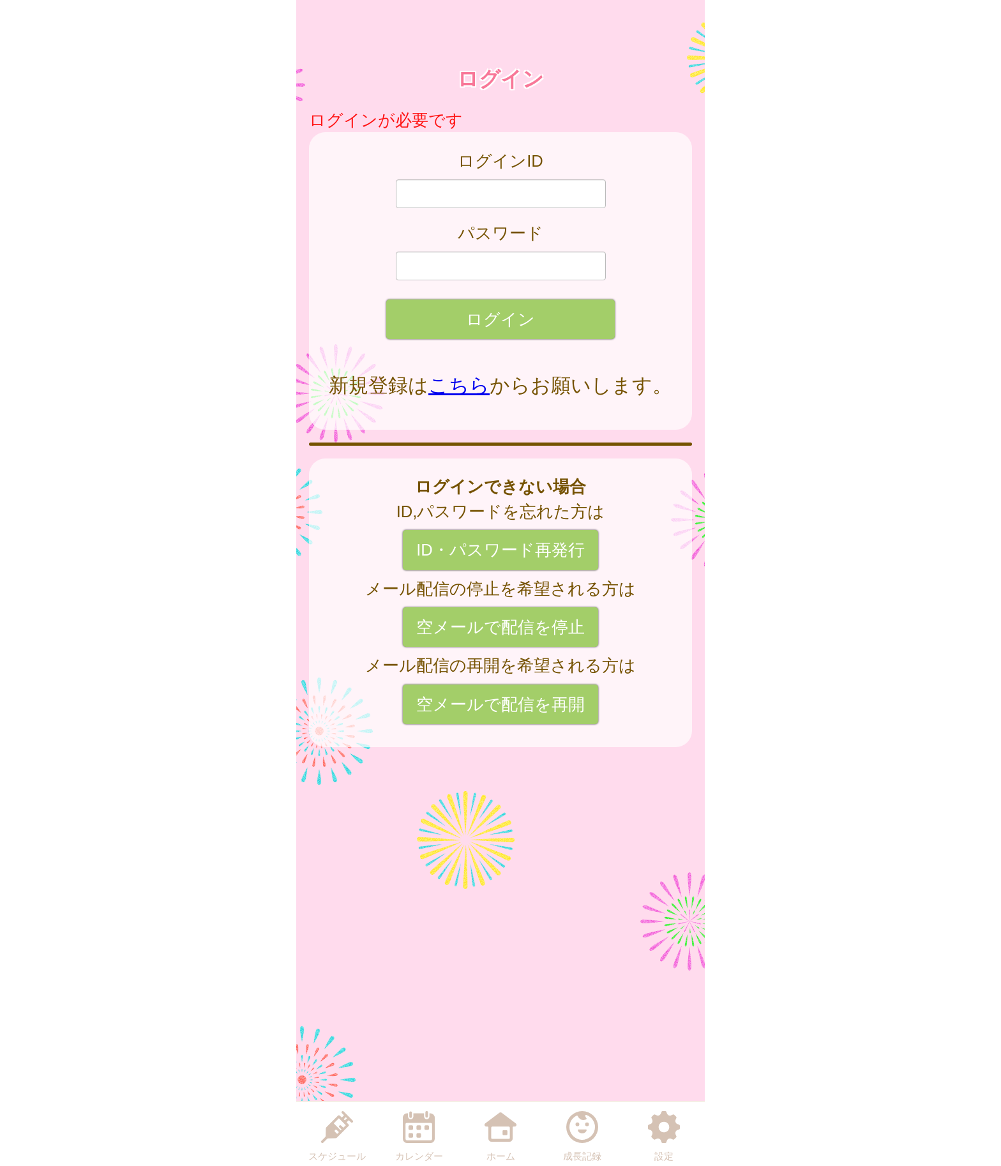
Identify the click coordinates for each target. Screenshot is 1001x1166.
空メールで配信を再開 (500, 704)
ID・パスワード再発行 (500, 550)
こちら (459, 385)
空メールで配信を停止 (500, 627)
